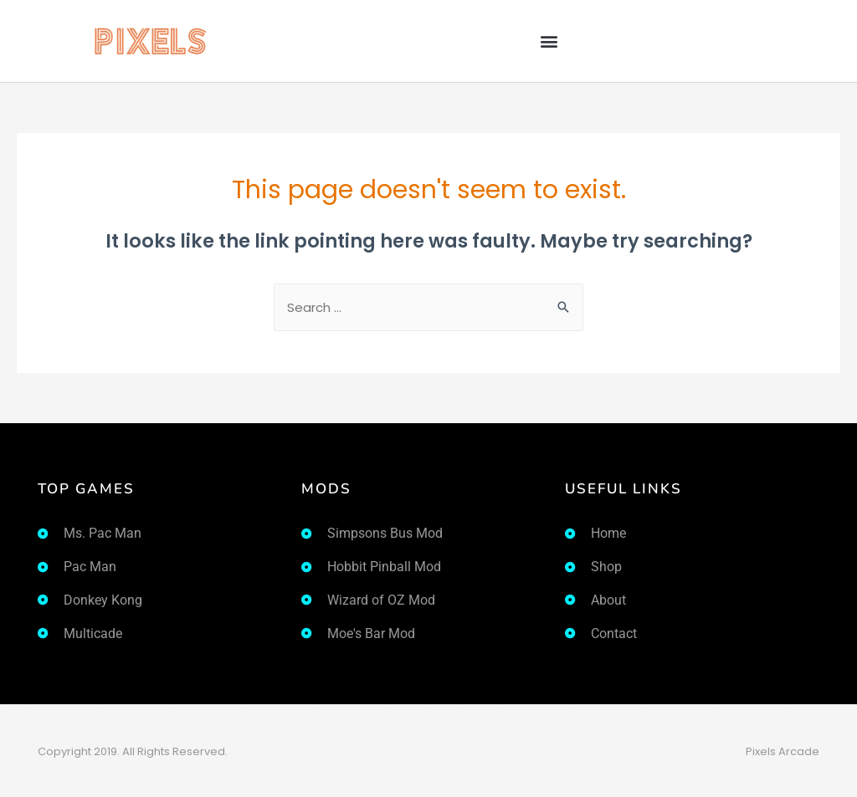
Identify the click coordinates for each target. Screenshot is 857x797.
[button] (548, 41)
